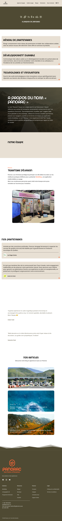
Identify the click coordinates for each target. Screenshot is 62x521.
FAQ (18, 494)
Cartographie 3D (6, 492)
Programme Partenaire (7, 494)
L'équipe (34, 492)
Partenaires (42, 3)
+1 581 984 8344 (6, 503)
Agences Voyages (21, 3)
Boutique (19, 492)
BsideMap (39, 177)
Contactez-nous (35, 494)
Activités (19, 497)
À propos (34, 489)
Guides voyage (30, 3)
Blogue (36, 3)
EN (58, 3)
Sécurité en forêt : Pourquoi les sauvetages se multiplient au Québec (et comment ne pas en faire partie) (30, 431)
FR (56, 3)
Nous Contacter (50, 3)
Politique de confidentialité (53, 489)
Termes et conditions (52, 492)
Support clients (35, 497)
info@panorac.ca (6, 504)
